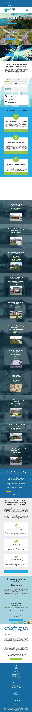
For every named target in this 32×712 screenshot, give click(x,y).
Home (16, 684)
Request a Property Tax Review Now (16, 130)
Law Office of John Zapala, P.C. (18, 704)
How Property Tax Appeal (16, 687)
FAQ (16, 689)
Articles (16, 691)
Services (16, 686)
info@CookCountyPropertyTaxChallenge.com (13, 3)
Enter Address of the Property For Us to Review (14, 83)
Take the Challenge (16, 685)
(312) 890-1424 (7, 2)
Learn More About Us (16, 659)
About (16, 692)
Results (16, 688)
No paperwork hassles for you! (16, 152)
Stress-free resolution (16, 173)
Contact (16, 693)
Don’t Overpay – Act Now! (16, 620)
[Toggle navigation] (27, 10)
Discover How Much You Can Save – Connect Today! (16, 571)
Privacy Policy (16, 694)
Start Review (7, 89)
